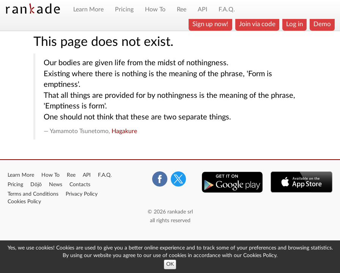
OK (170, 264)
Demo (322, 24)
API (202, 9)
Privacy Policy (82, 194)
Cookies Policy (24, 201)
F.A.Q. (227, 9)
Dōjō (36, 184)
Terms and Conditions (33, 194)
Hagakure (124, 131)
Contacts (79, 184)
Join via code (257, 24)
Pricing (124, 9)
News (55, 184)
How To (155, 9)
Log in (294, 24)
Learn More (88, 9)
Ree (181, 9)
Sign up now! (210, 24)
